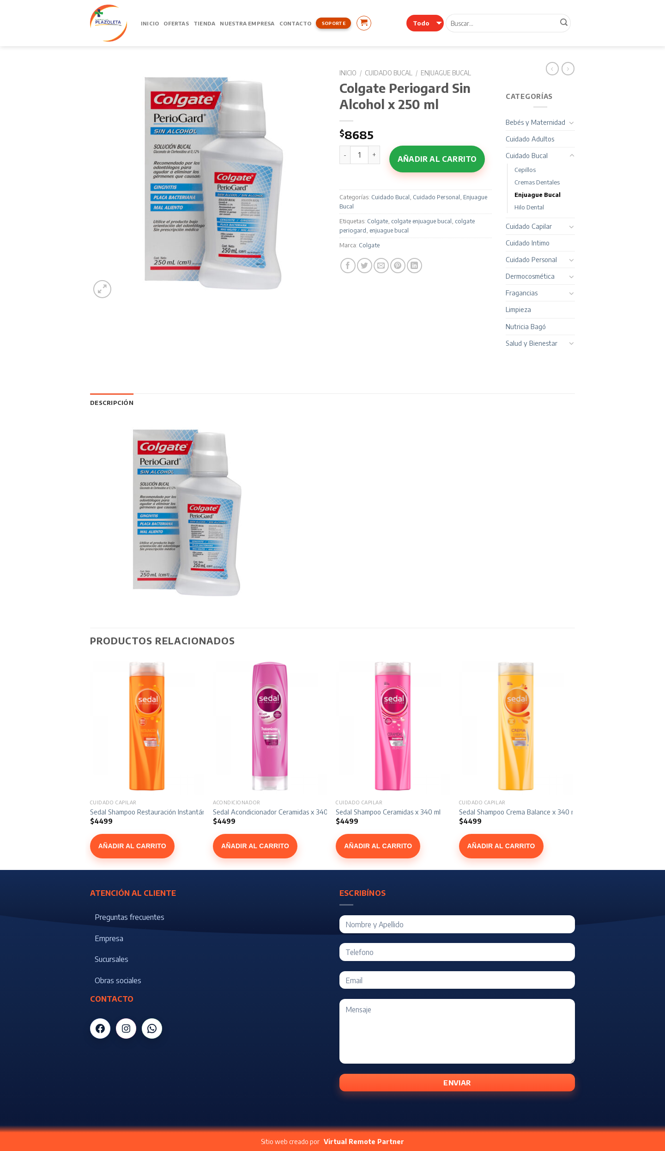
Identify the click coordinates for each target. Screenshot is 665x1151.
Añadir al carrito (437, 159)
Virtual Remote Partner (364, 1141)
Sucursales (111, 959)
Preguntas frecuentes (129, 917)
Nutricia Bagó (526, 326)
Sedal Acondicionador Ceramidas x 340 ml (274, 812)
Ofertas (176, 23)
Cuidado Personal (436, 197)
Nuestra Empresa (247, 23)
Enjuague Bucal (446, 73)
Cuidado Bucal (388, 73)
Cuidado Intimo (528, 243)
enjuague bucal (389, 230)
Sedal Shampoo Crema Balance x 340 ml (518, 812)
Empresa (109, 938)
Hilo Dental (529, 207)
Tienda (204, 23)
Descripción (111, 402)
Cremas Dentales (537, 182)
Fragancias (522, 292)
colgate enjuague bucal (421, 221)
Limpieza (518, 309)
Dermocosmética (530, 276)
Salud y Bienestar (531, 343)
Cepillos (525, 169)
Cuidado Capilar (529, 226)
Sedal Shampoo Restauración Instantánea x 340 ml (165, 812)
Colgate (377, 221)
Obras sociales (118, 980)
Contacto (295, 23)
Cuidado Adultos (530, 139)
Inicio (150, 23)
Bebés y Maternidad (535, 122)
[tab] (111, 402)
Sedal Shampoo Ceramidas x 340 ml (388, 812)
